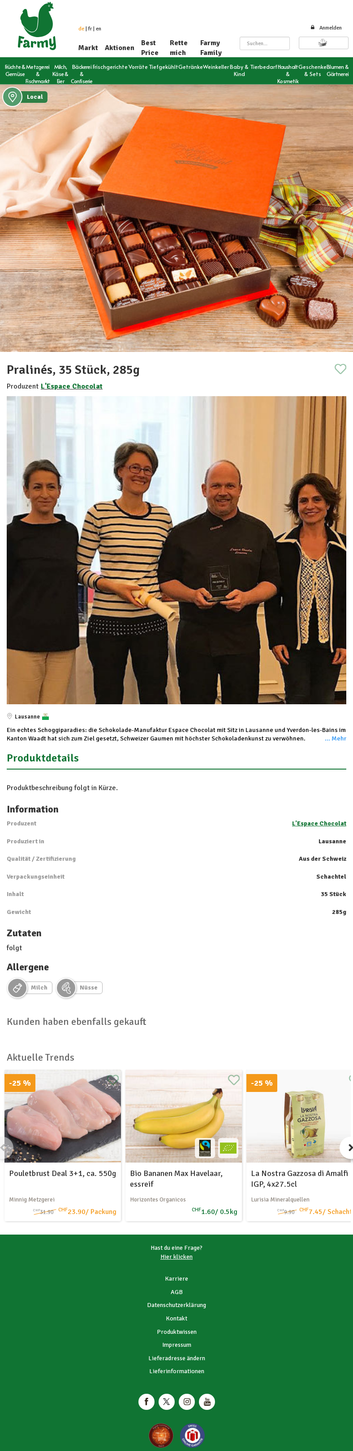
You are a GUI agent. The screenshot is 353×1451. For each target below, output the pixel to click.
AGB (177, 1292)
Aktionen (119, 47)
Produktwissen (177, 1332)
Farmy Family (211, 47)
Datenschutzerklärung (176, 1305)
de (81, 28)
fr (90, 28)
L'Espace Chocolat (72, 386)
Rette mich (179, 47)
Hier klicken (176, 1257)
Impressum (176, 1345)
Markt (88, 47)
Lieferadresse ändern (176, 1358)
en (98, 28)
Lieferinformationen (176, 1371)
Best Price (150, 47)
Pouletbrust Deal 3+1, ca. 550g (62, 1173)
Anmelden (326, 28)
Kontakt (176, 1318)
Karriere (176, 1278)
